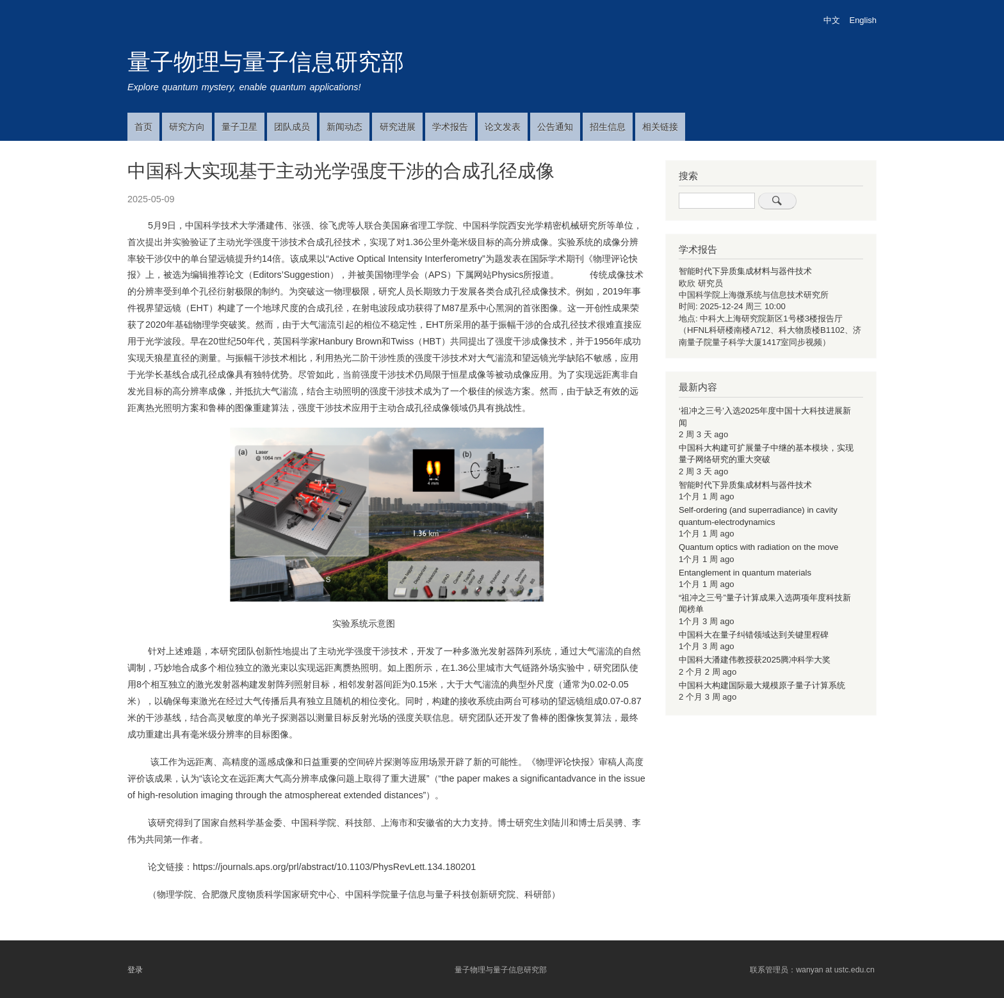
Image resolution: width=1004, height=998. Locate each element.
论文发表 (503, 127)
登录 (135, 969)
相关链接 (660, 127)
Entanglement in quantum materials (745, 572)
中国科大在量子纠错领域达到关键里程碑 (754, 635)
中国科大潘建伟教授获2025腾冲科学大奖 (754, 659)
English (863, 20)
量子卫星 (239, 127)
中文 (831, 20)
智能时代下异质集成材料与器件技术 (745, 271)
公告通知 (555, 127)
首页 (143, 127)
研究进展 (398, 127)
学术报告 (450, 127)
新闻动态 (344, 127)
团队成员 (292, 127)
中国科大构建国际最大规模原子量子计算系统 (762, 685)
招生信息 (608, 127)
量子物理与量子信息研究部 (265, 62)
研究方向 (187, 127)
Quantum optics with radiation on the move (758, 547)
